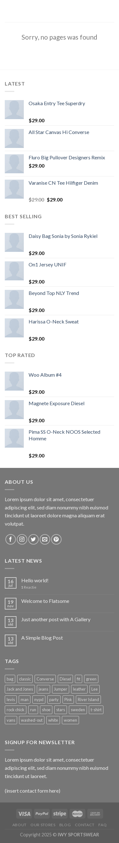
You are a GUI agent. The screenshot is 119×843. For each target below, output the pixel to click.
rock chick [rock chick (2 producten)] (15, 709)
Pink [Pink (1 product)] (68, 699)
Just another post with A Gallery (55, 619)
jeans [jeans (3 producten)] (43, 689)
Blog (65, 824)
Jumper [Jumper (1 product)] (60, 689)
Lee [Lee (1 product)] (94, 689)
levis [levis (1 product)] (11, 699)
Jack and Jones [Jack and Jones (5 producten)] (20, 689)
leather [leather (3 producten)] (79, 689)
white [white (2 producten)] (53, 720)
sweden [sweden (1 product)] (78, 709)
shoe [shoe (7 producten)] (46, 709)
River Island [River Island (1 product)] (88, 699)
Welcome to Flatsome (45, 601)
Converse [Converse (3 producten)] (45, 678)
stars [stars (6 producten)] (60, 709)
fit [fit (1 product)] (78, 678)
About (19, 824)
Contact (85, 824)
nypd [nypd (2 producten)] (38, 699)
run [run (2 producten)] (33, 709)
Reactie (28, 587)
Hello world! (35, 580)
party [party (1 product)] (54, 699)
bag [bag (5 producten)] (10, 678)
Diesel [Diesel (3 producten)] (65, 678)
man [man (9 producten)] (25, 699)
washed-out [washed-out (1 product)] (32, 720)
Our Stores (42, 824)
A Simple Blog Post (42, 638)
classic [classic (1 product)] (25, 678)
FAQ (102, 824)
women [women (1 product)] (70, 720)
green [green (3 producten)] (91, 678)
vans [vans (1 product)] (11, 720)
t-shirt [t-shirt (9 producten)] (96, 709)
